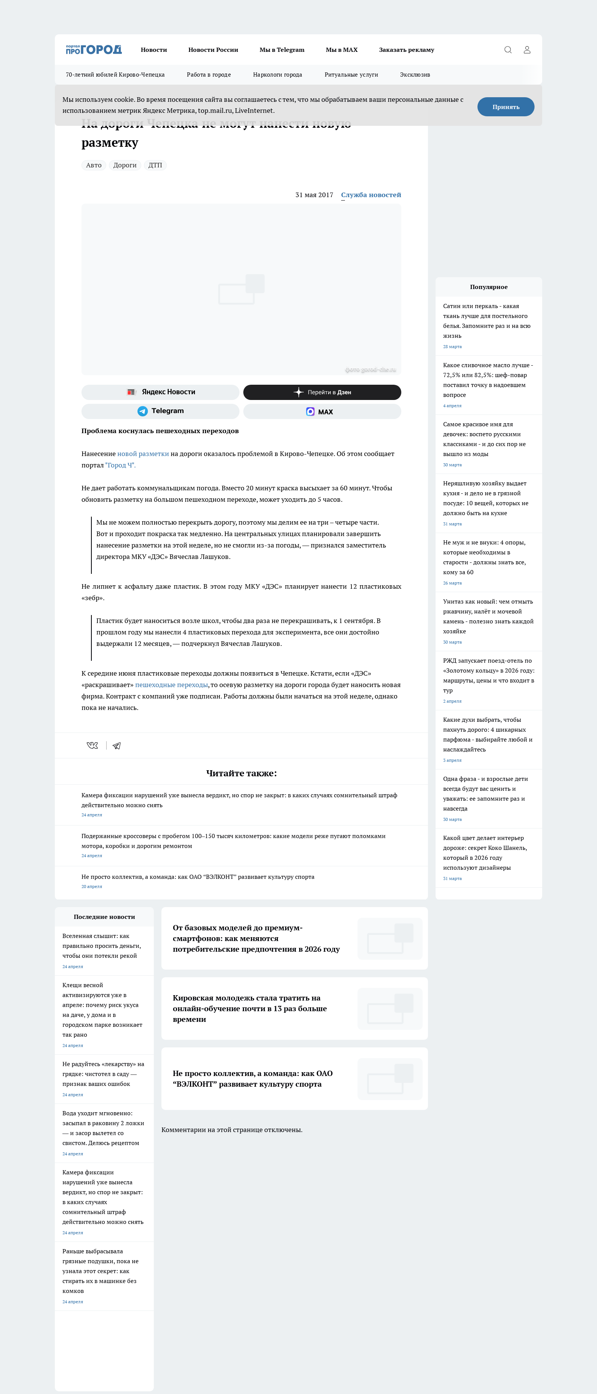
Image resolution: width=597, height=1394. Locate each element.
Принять (506, 107)
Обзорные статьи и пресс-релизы (91, 1243)
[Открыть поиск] (508, 49)
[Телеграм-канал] (160, 411)
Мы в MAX (342, 49)
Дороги (125, 165)
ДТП (155, 165)
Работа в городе (209, 74)
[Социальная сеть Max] (322, 411)
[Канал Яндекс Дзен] (322, 392)
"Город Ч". (120, 465)
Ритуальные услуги (351, 74)
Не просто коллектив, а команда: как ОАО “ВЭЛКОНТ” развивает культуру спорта (241, 882)
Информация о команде (80, 1233)
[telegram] (119, 745)
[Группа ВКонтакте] (387, 1192)
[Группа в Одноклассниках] (407, 1192)
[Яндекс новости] (160, 392)
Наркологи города (278, 74)
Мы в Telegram (282, 49)
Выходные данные (74, 1259)
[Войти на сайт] (527, 49)
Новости (154, 49)
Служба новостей (371, 194)
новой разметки (143, 453)
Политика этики (168, 1224)
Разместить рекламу (269, 1243)
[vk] (93, 745)
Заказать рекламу (406, 49)
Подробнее (254, 1316)
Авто (94, 165)
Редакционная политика (177, 1233)
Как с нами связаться (269, 1233)
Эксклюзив (415, 74)
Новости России (213, 49)
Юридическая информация (276, 1224)
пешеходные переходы (171, 684)
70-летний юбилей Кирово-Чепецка (115, 74)
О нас (61, 1224)
